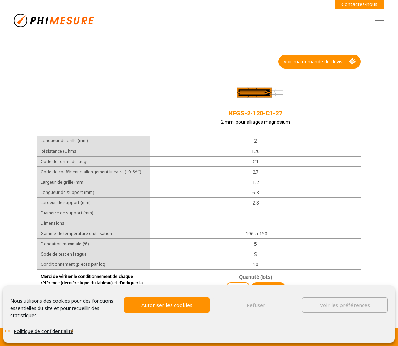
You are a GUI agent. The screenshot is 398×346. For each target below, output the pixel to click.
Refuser (256, 304)
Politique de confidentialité (43, 331)
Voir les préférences (345, 304)
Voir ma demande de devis (320, 61)
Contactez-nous (359, 4)
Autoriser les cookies (166, 304)
